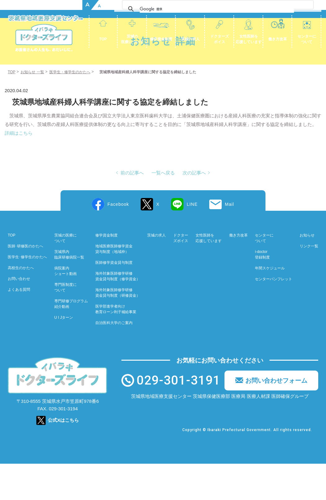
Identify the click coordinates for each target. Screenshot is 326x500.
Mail (229, 240)
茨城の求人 (190, 39)
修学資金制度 (161, 39)
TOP (103, 39)
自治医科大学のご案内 (114, 359)
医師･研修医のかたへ (25, 282)
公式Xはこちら (63, 456)
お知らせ (307, 271)
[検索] (281, 9)
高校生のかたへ (21, 304)
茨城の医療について (132, 39)
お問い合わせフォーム (276, 416)
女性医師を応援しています (249, 39)
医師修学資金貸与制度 (114, 299)
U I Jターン (63, 354)
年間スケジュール (270, 304)
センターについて (306, 39)
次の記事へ (194, 209)
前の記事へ (132, 209)
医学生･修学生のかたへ (27, 293)
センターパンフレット (273, 315)
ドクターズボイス (219, 39)
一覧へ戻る (163, 209)
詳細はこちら (19, 169)
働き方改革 (277, 39)
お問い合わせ (19, 315)
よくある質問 (19, 326)
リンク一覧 (309, 282)
